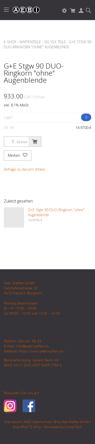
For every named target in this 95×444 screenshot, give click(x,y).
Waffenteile (30, 41)
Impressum (13, 422)
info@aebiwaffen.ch (32, 346)
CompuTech (73, 427)
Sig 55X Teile (55, 41)
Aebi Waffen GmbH (75, 422)
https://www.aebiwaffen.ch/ (42, 351)
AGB (27, 422)
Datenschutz (41, 422)
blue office (21, 427)
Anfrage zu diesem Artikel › (25, 169)
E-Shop (10, 41)
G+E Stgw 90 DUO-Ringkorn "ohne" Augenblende (47, 44)
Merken (17, 155)
